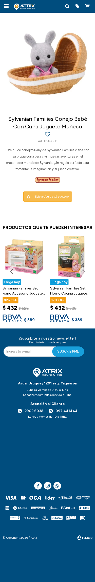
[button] (67, 6)
